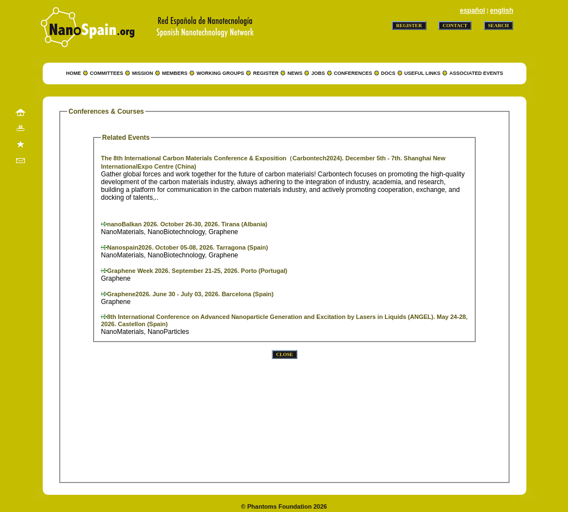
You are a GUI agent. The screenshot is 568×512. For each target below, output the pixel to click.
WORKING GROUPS (220, 73)
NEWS (294, 73)
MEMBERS (174, 73)
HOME (73, 73)
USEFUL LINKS (422, 73)
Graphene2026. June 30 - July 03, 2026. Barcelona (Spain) (190, 294)
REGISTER (265, 73)
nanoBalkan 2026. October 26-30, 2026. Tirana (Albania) (187, 224)
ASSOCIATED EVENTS (476, 73)
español (472, 10)
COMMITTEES (106, 73)
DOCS (388, 73)
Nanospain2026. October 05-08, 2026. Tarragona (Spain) (187, 247)
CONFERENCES (353, 73)
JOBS (318, 73)
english (501, 10)
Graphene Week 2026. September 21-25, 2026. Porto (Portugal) (197, 270)
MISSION (142, 73)
